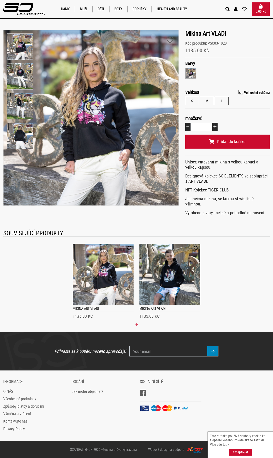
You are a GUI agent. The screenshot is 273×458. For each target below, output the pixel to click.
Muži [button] (83, 9)
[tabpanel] (103, 282)
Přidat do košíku (227, 141)
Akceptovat (240, 452)
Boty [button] (118, 9)
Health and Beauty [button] (172, 9)
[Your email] (168, 351)
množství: (193, 118)
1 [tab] (136, 325)
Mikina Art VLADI (86, 308)
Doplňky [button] (139, 9)
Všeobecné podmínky (19, 398)
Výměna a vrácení (17, 413)
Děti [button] (101, 9)
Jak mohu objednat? (87, 391)
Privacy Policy (14, 428)
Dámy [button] (65, 9)
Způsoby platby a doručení (23, 406)
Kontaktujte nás (15, 421)
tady (226, 444)
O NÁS (8, 391)
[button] (236, 9)
